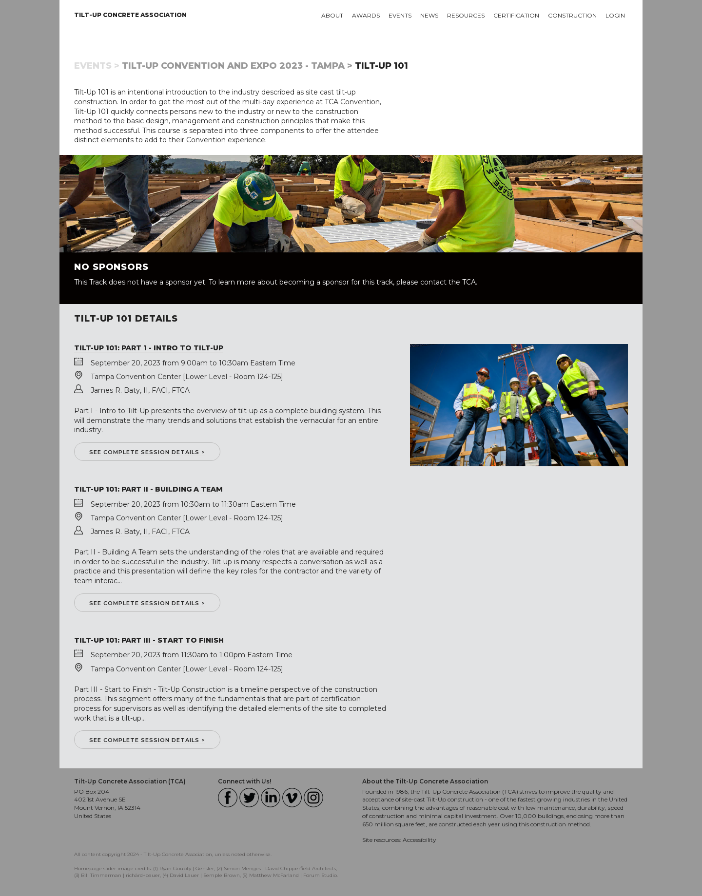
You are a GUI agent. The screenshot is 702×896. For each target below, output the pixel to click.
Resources (466, 15)
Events (400, 15)
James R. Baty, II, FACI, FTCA (140, 390)
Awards (366, 15)
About (332, 15)
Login (615, 15)
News (429, 15)
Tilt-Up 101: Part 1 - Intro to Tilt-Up (148, 347)
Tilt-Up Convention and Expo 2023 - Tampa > (237, 65)
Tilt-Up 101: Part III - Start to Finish (149, 640)
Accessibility (419, 839)
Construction (572, 15)
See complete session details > (147, 452)
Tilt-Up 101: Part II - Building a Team (148, 489)
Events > (96, 65)
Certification (516, 15)
